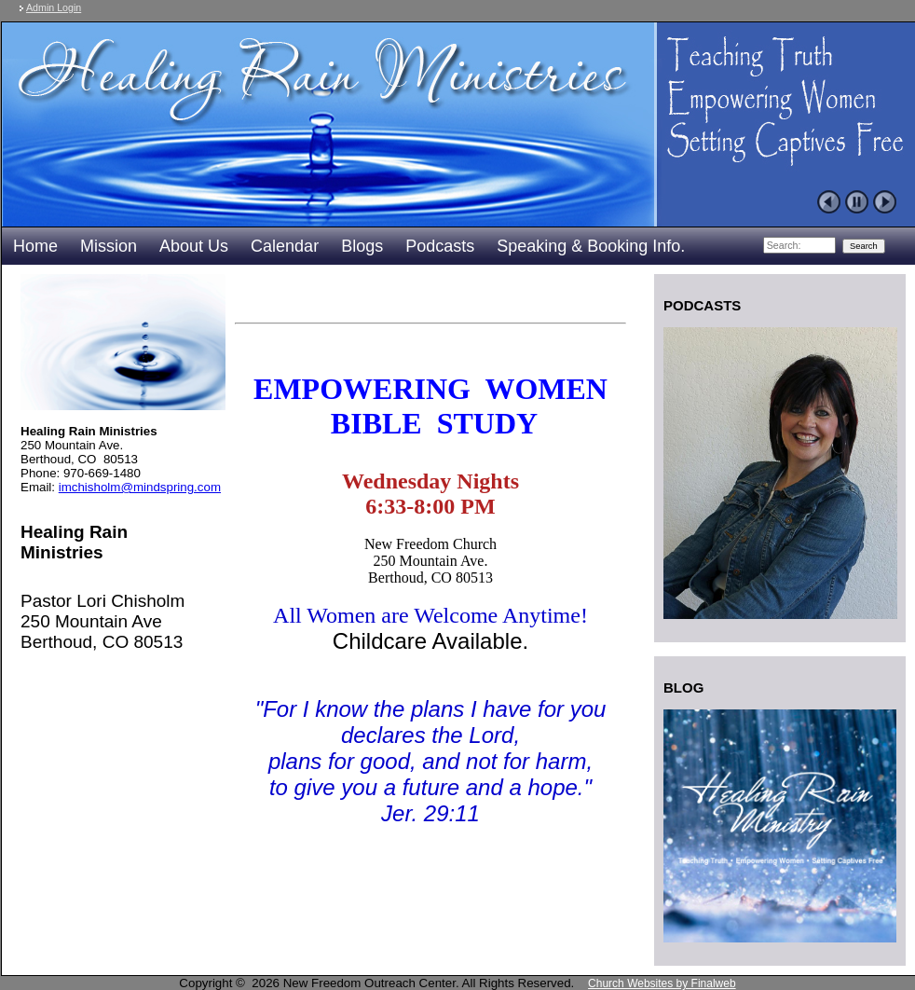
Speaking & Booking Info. (591, 246)
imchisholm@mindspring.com (140, 487)
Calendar (285, 246)
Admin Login (53, 7)
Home (35, 246)
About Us (193, 246)
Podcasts (439, 246)
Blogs (362, 246)
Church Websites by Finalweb (662, 983)
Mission (108, 246)
